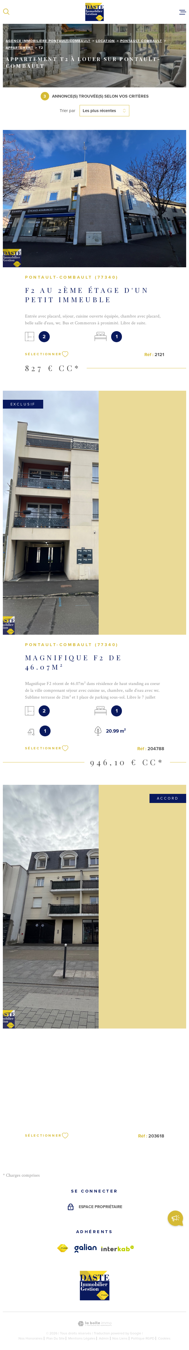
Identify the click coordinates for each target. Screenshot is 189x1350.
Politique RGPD (142, 1338)
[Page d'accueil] (94, 12)
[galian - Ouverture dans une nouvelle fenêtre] (85, 1248)
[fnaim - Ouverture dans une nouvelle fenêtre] (62, 1248)
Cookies (164, 1338)
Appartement (19, 47)
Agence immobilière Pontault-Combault (48, 40)
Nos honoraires (30, 1338)
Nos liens (120, 1338)
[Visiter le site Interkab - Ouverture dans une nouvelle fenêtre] (117, 1248)
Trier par (67, 110)
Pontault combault (141, 40)
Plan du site (55, 1338)
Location (105, 40)
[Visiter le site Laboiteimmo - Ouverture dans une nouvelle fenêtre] (94, 1323)
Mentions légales (81, 1338)
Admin (104, 1338)
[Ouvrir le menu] (182, 12)
